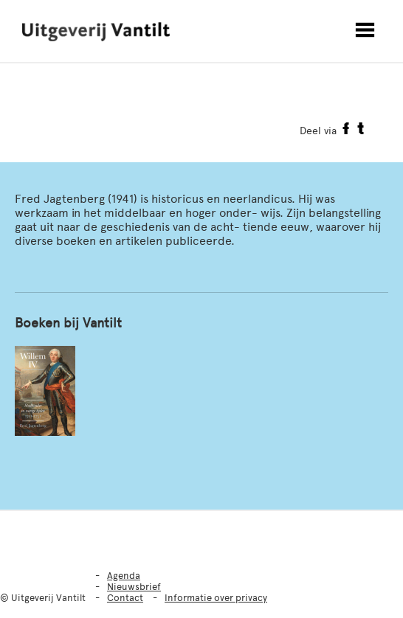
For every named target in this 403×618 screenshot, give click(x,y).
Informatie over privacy (216, 597)
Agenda (123, 575)
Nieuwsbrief (134, 586)
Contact (125, 597)
